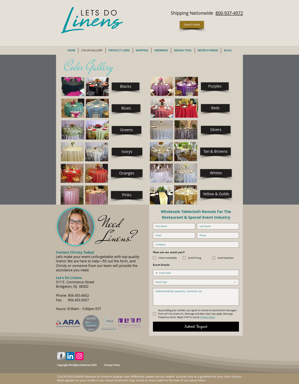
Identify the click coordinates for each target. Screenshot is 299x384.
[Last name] (217, 226)
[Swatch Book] (192, 24)
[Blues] (126, 108)
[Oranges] (126, 173)
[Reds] (215, 108)
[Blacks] (125, 86)
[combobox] (196, 282)
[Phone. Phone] (217, 235)
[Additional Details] (196, 297)
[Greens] (126, 130)
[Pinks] (126, 195)
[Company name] (194, 244)
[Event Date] (156, 273)
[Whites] (216, 173)
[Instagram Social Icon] (79, 356)
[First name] (173, 226)
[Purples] (215, 86)
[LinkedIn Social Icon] (70, 356)
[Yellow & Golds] (216, 194)
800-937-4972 (229, 13)
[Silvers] (216, 129)
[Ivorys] (127, 151)
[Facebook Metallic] (61, 356)
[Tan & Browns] (215, 151)
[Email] (173, 235)
